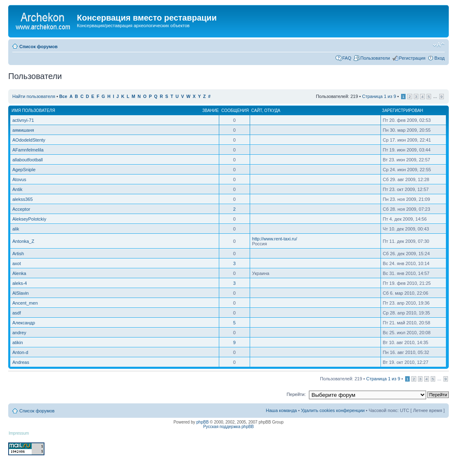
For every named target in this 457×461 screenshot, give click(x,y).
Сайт (256, 110)
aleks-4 (19, 283)
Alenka (19, 273)
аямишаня (23, 130)
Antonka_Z (23, 241)
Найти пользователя (33, 96)
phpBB (202, 422)
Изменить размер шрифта (439, 45)
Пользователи (375, 58)
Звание (210, 110)
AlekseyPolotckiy (29, 219)
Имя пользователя (33, 110)
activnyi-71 (23, 120)
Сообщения (235, 110)
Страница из (379, 96)
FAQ (346, 58)
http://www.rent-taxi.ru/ (274, 238)
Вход (439, 58)
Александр (23, 322)
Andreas (20, 362)
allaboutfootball (27, 159)
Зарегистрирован (402, 110)
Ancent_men (25, 302)
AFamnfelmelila (28, 149)
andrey (19, 332)
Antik (17, 189)
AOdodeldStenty (28, 139)
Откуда (272, 110)
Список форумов (38, 46)
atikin (17, 342)
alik (15, 228)
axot (16, 263)
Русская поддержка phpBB (228, 426)
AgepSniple (23, 169)
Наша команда (281, 410)
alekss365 (22, 199)
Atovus (19, 179)
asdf (16, 312)
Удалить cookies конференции (333, 410)
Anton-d (20, 352)
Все (63, 96)
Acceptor (21, 209)
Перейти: (296, 394)
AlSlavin (20, 293)
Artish (18, 253)
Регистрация (412, 58)
